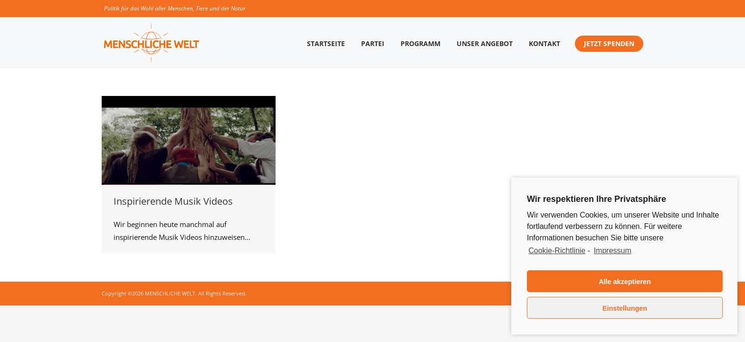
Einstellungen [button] (624, 308)
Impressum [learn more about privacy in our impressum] (612, 251)
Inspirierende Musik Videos (173, 201)
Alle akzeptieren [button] (625, 281)
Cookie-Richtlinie (556, 251)
